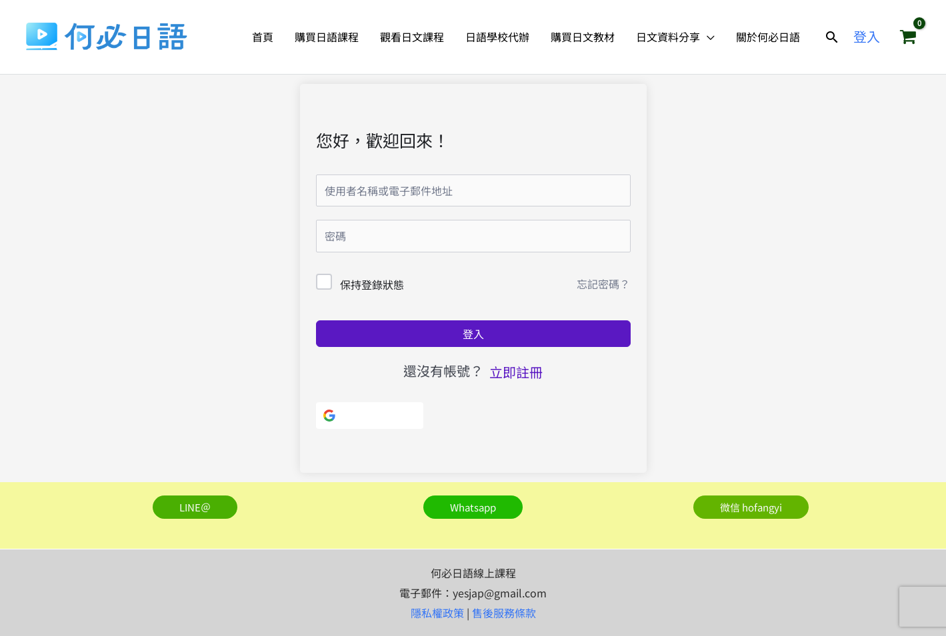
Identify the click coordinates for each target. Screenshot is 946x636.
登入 (473, 334)
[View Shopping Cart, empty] (908, 37)
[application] (707, 36)
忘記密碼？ (603, 284)
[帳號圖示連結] (866, 37)
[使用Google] (369, 415)
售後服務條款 (504, 613)
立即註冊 (516, 372)
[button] (832, 37)
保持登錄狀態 (372, 284)
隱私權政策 (437, 613)
